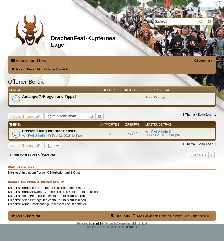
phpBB (97, 223)
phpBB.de (131, 226)
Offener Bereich (28, 82)
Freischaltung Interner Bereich (49, 131)
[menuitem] (41, 60)
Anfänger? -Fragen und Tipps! (49, 96)
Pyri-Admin (36, 135)
